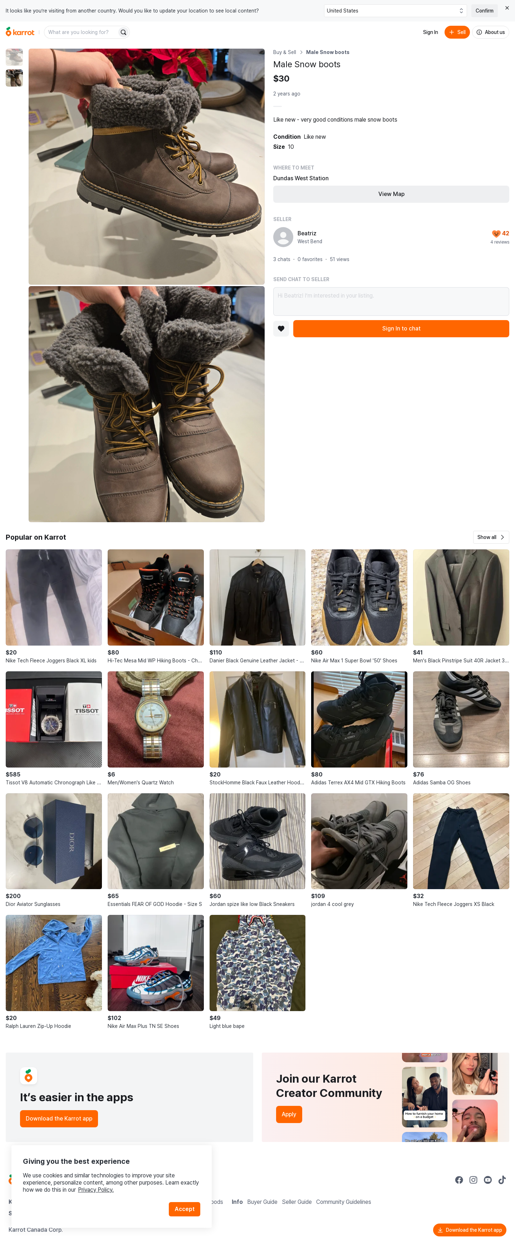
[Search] (123, 32)
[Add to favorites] (281, 329)
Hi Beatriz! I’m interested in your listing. (391, 301)
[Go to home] (20, 32)
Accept (185, 1209)
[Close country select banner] (507, 8)
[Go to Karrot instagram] (473, 1180)
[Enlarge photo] (147, 167)
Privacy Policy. (96, 1189)
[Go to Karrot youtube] (488, 1180)
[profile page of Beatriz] (283, 237)
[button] (491, 537)
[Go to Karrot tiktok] (502, 1180)
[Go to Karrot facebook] (459, 1180)
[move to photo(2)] (14, 78)
